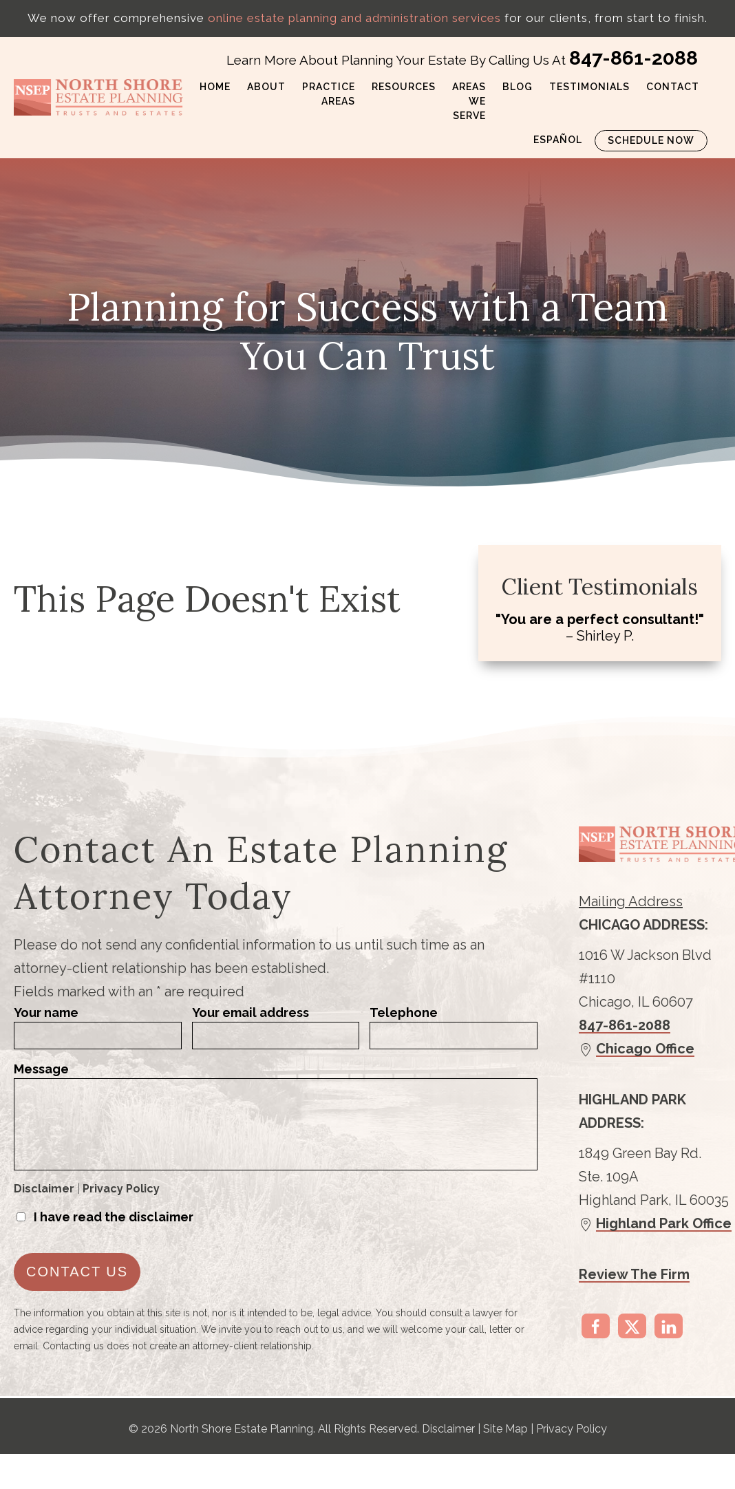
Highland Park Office (664, 1223)
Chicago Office (645, 1048)
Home (215, 86)
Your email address (250, 1012)
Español (557, 139)
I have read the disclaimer (113, 1217)
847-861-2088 (633, 58)
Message (41, 1069)
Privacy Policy (121, 1188)
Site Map (505, 1428)
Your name (46, 1012)
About (266, 86)
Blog (517, 86)
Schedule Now (651, 140)
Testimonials (589, 86)
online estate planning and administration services (354, 18)
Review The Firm (634, 1274)
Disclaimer (44, 1188)
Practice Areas (328, 94)
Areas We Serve (469, 101)
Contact (672, 86)
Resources (404, 86)
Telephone (404, 1012)
